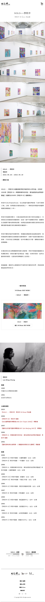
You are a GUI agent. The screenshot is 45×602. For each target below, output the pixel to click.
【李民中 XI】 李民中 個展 (10, 419)
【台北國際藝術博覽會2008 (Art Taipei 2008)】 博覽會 (19, 422)
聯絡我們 (22, 590)
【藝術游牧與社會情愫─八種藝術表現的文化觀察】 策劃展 (20, 444)
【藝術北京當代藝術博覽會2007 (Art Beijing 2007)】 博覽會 (21, 428)
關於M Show (22, 587)
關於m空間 (22, 584)
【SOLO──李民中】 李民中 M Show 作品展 (16, 412)
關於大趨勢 (22, 581)
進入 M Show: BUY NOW (22, 325)
